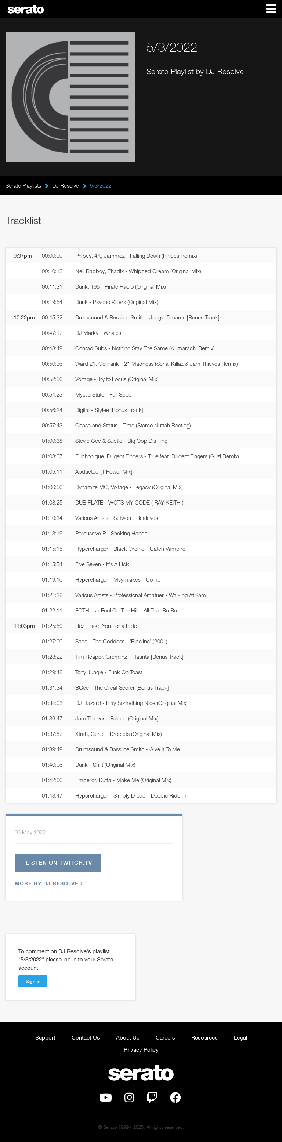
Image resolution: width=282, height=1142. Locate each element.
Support (45, 1037)
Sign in (33, 981)
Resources (204, 1037)
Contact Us (86, 1037)
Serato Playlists (23, 185)
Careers (165, 1037)
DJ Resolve (65, 185)
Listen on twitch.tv (59, 862)
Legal (240, 1037)
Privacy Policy (141, 1049)
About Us (128, 1037)
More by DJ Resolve (48, 883)
